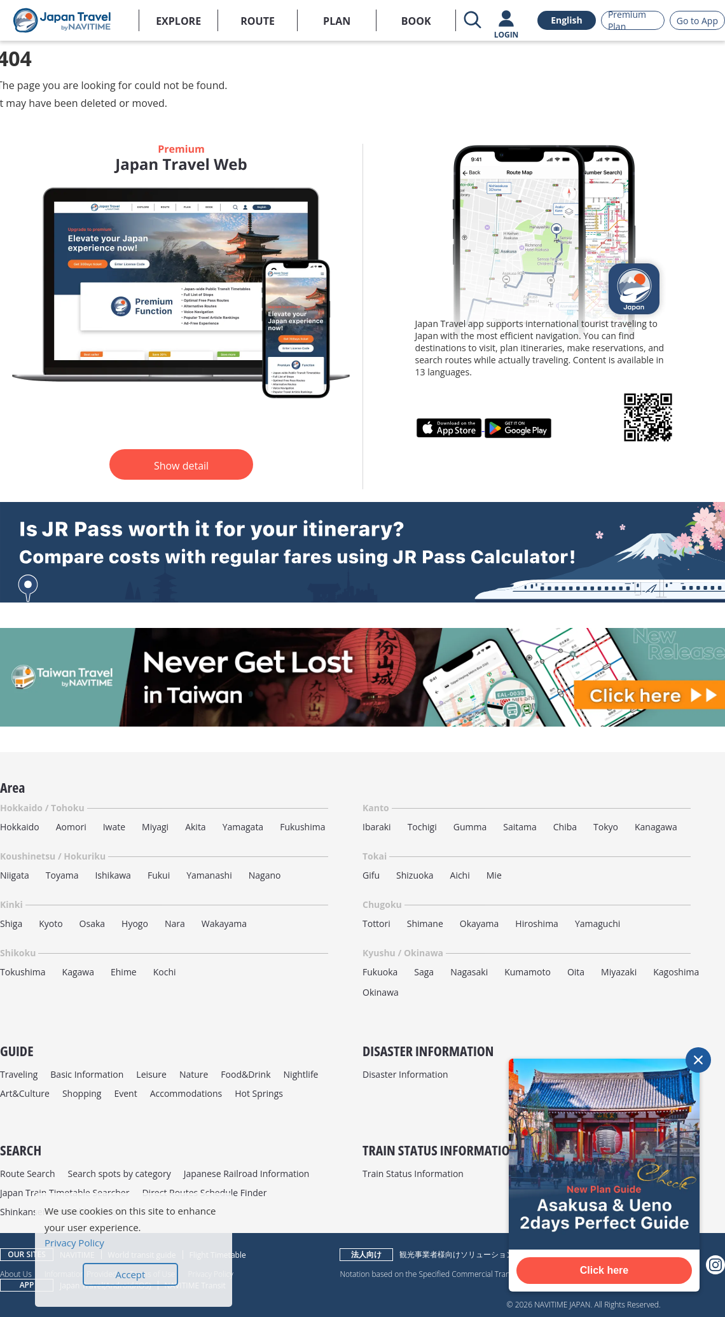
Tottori (376, 923)
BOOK (416, 21)
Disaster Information (405, 1074)
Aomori (71, 827)
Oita (575, 972)
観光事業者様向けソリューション (456, 1254)
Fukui (159, 875)
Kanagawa (656, 827)
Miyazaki (619, 972)
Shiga (11, 923)
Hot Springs (259, 1093)
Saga (424, 972)
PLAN (336, 21)
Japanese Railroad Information (247, 1173)
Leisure (151, 1074)
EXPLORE (178, 21)
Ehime (124, 972)
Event (125, 1093)
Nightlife (301, 1074)
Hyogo (134, 923)
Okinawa (380, 992)
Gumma (470, 827)
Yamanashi (209, 875)
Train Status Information (413, 1173)
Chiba (565, 827)
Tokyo (605, 827)
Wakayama (224, 923)
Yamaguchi (597, 923)
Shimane (425, 923)
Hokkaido (19, 827)
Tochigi (422, 827)
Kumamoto (527, 972)
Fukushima (302, 827)
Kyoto (50, 923)
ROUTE (257, 21)
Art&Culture (25, 1093)
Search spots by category (118, 1173)
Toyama (62, 875)
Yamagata (243, 827)
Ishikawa (112, 875)
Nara (175, 923)
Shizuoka (415, 875)
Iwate (114, 827)
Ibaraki (376, 827)
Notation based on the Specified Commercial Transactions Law (446, 1274)
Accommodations (186, 1093)
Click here (604, 1270)
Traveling (19, 1074)
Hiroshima (536, 923)
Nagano (265, 875)
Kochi (164, 972)
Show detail (181, 466)
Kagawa (78, 972)
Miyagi (155, 827)
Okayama (479, 923)
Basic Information (86, 1074)
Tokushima (23, 972)
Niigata (14, 875)
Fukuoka (379, 972)
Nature (193, 1074)
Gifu (371, 875)
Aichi (460, 875)
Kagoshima (676, 972)
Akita (195, 827)
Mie (494, 875)
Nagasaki (469, 972)
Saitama (520, 827)
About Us (16, 1274)
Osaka (92, 923)
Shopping (82, 1093)
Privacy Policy (74, 1242)
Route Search (27, 1173)
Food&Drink (245, 1074)
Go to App (697, 21)
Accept (131, 1274)
